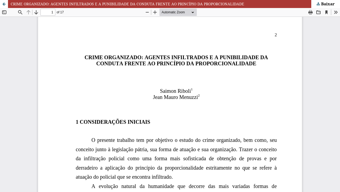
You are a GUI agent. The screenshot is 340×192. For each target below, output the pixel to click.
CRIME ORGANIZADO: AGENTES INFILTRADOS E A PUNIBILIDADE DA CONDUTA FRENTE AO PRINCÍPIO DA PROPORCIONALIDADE (127, 3)
